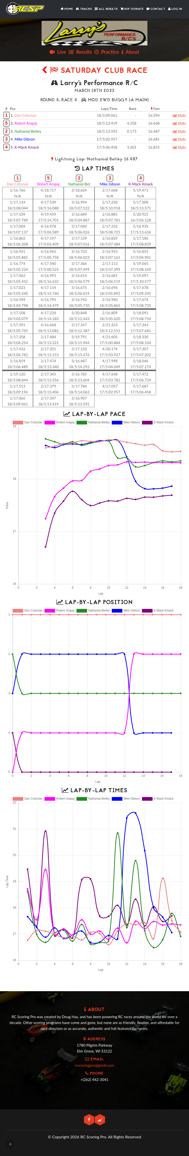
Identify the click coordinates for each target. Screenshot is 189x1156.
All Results (106, 9)
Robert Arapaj (26, 123)
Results (80, 52)
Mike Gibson (25, 139)
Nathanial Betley (28, 131)
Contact (155, 9)
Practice (106, 52)
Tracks (84, 9)
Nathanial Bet (79, 184)
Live (58, 52)
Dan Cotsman (25, 115)
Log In (175, 9)
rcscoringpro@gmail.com (94, 1065)
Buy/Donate (132, 9)
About (130, 52)
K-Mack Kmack (27, 147)
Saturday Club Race (95, 71)
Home (67, 9)
